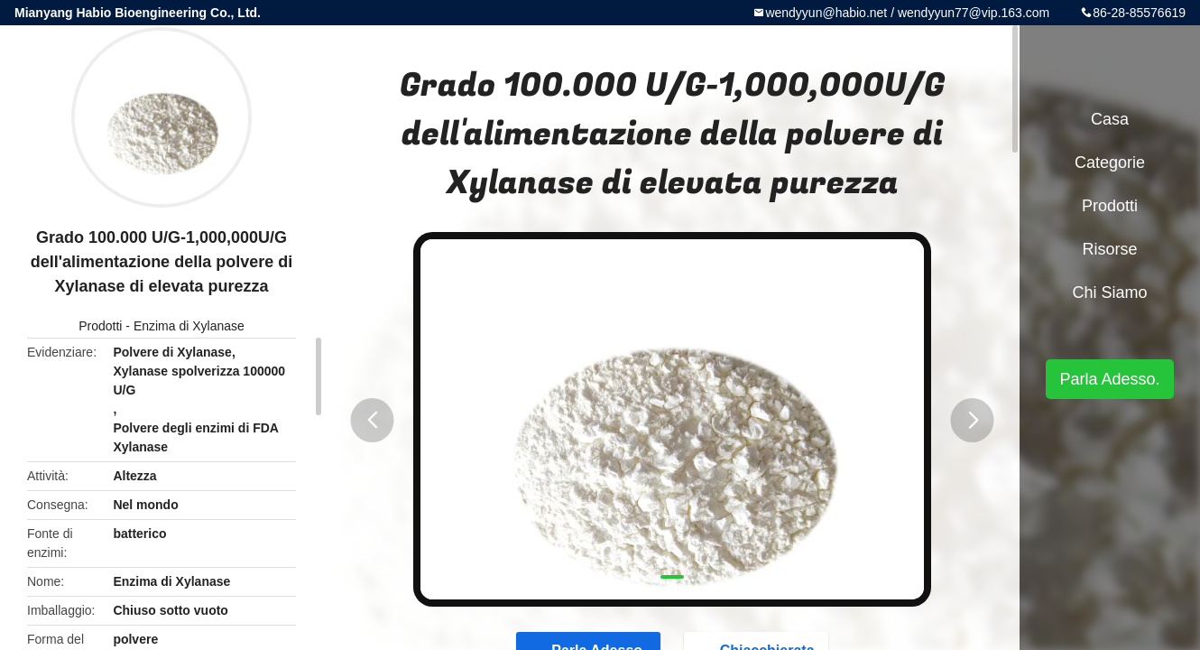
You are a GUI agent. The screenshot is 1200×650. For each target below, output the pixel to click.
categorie (1110, 162)
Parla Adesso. (1109, 379)
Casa (1110, 119)
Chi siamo (1109, 292)
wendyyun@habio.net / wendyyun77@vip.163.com (907, 12)
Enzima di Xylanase (189, 326)
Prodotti (100, 326)
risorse (1109, 249)
